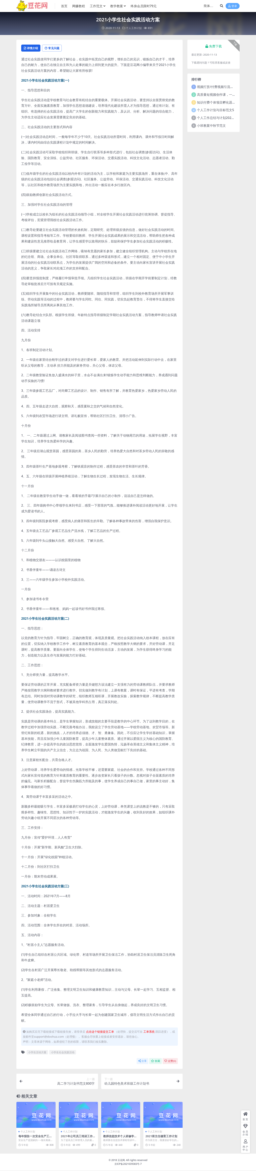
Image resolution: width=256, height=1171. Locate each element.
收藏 (155, 1061)
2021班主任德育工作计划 (162, 1136)
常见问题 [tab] (56, 48)
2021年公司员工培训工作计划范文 (78, 1138)
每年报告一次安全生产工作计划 (34, 1138)
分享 (142, 1061)
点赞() (170, 1061)
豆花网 (121, 1160)
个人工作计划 (133, 28)
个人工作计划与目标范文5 (215, 110)
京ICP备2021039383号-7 (128, 1164)
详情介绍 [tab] (32, 48)
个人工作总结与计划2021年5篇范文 (222, 117)
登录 (232, 6)
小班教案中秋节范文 (211, 125)
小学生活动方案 (37, 1052)
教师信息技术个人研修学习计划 (119, 1138)
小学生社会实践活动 (62, 1052)
